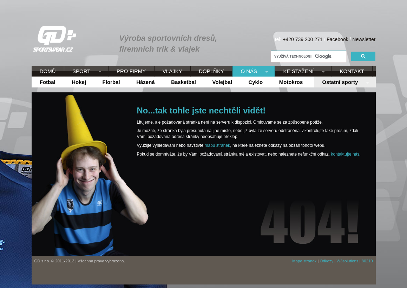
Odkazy (327, 261)
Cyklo (255, 82)
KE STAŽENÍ (299, 71)
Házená (145, 82)
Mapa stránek (304, 261)
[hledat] (307, 56)
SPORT (82, 71)
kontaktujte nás (345, 154)
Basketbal (183, 82)
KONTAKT (352, 71)
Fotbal (47, 82)
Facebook (337, 39)
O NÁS (250, 71)
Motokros (291, 82)
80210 (367, 261)
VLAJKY (172, 71)
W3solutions (347, 261)
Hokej (79, 82)
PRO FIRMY (131, 71)
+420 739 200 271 (302, 39)
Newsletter (363, 39)
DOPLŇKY (211, 71)
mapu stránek (217, 145)
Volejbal (222, 82)
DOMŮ (48, 71)
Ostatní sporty (341, 82)
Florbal (111, 82)
